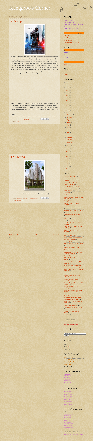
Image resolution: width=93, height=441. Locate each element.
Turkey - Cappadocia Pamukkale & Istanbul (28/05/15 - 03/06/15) (73, 291)
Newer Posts (14, 234)
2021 (67, 95)
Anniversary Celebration (70, 176)
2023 (67, 90)
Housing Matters (19, 200)
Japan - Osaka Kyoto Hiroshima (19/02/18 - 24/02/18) (72, 234)
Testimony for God (68, 273)
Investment (66, 218)
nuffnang (66, 259)
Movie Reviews (68, 40)
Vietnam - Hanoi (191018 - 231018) (73, 307)
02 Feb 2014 (18, 157)
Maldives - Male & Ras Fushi (71, 247)
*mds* (65, 72)
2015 (67, 110)
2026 (67, 82)
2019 (67, 100)
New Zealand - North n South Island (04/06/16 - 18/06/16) (73, 252)
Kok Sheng (66, 74)
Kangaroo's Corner (29, 8)
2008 (67, 161)
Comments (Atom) (21, 238)
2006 (67, 166)
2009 (67, 158)
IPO (65, 220)
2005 (67, 169)
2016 (67, 107)
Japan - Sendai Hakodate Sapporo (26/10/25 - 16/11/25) (73, 238)
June (68, 127)
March (68, 135)
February (69, 137)
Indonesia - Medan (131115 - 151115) (73, 214)
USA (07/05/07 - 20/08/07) (70, 305)
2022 (67, 92)
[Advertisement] (34, 139)
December (70, 115)
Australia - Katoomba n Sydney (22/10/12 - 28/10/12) (72, 183)
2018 (67, 102)
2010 (67, 156)
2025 (67, 85)
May (68, 130)
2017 (67, 105)
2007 (67, 163)
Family (65, 195)
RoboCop (16, 21)
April (68, 132)
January (69, 145)
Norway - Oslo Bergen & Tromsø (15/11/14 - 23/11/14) (72, 256)
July (68, 125)
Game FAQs (67, 38)
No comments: (34, 119)
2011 (67, 153)
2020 (67, 97)
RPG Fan (66, 35)
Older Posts (56, 234)
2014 (67, 112)
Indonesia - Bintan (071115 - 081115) (73, 210)
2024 (67, 87)
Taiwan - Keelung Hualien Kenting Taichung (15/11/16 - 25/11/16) (72, 266)
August (69, 122)
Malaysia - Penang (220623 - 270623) (73, 243)
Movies (17, 121)
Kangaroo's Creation (69, 241)
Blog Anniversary (68, 190)
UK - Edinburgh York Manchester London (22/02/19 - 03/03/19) (72, 298)
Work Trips (66, 315)
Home (35, 234)
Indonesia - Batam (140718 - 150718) (73, 207)
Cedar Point (67, 192)
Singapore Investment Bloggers (72, 42)
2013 (67, 148)
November (70, 117)
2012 (67, 151)
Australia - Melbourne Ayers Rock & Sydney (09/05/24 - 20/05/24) (73, 187)
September (70, 120)
